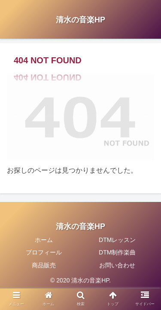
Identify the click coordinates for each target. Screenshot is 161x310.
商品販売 (44, 265)
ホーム (44, 239)
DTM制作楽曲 (117, 252)
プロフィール (44, 252)
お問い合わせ (117, 265)
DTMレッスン (117, 239)
